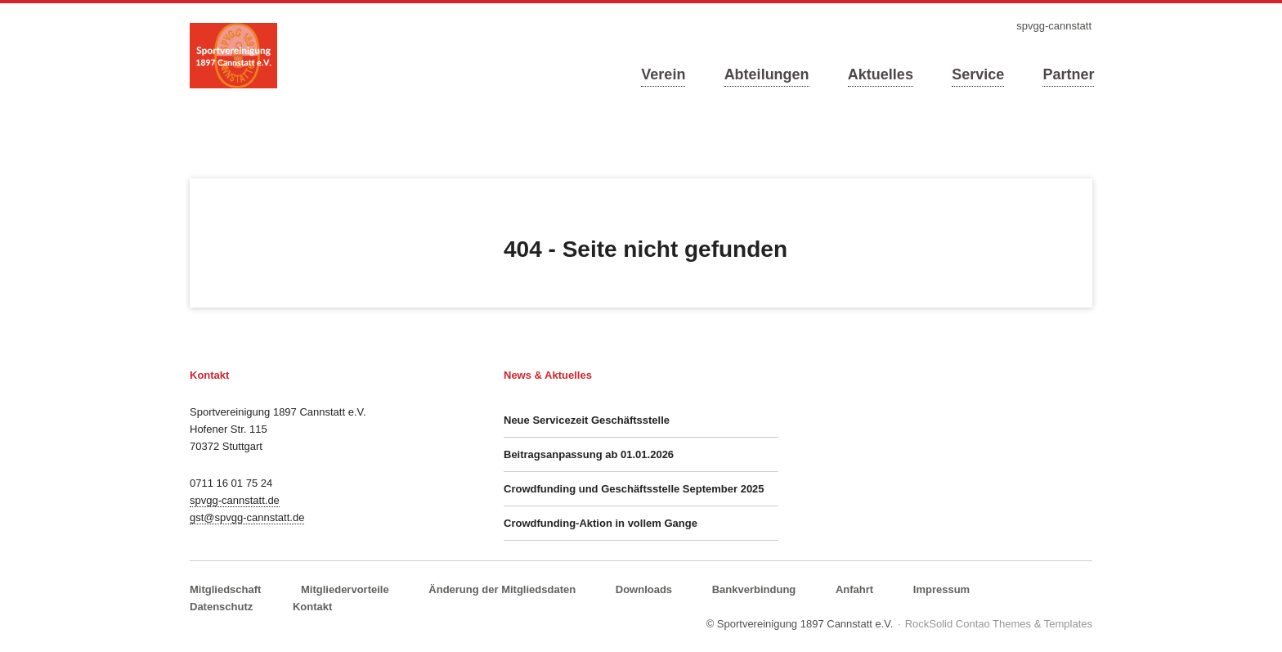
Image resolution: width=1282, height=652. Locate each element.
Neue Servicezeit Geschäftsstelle (587, 420)
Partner (1068, 74)
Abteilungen (766, 74)
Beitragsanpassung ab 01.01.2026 (589, 454)
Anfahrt (854, 589)
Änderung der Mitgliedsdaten (502, 589)
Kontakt (312, 606)
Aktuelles (880, 74)
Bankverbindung (754, 589)
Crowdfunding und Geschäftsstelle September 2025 (634, 489)
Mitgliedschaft (225, 589)
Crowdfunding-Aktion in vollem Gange (600, 523)
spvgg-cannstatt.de (235, 500)
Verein (663, 74)
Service (978, 74)
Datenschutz (221, 606)
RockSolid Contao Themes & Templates (998, 624)
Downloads (644, 589)
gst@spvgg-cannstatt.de (247, 517)
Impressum (941, 589)
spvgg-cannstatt (1053, 26)
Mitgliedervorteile (345, 589)
